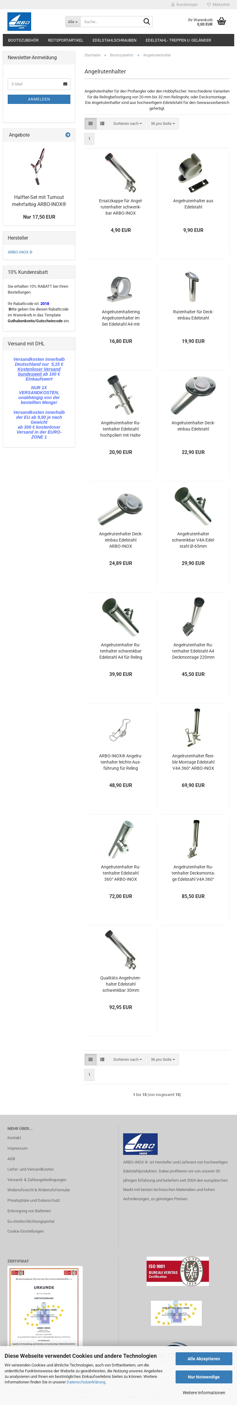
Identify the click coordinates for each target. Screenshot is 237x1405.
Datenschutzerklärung (86, 1382)
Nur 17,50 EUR (39, 217)
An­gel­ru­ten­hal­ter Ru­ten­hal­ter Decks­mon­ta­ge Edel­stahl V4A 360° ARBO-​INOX (193, 873)
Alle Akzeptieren (204, 1358)
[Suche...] (72, 21)
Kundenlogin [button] (184, 4)
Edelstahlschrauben (114, 40)
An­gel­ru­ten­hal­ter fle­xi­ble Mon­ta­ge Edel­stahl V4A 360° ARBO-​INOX (193, 762)
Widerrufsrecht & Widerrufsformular (38, 1190)
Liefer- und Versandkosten (30, 1169)
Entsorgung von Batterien (29, 1211)
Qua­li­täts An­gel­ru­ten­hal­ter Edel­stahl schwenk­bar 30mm (120, 984)
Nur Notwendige (204, 1376)
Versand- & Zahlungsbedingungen (36, 1179)
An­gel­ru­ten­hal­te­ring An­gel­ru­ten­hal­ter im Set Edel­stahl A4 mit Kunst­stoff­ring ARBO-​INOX (121, 318)
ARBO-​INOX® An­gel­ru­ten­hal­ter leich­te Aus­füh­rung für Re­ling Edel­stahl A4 (120, 762)
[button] (91, 124)
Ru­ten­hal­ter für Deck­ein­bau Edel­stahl (193, 314)
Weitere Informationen (204, 1392)
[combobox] (127, 124)
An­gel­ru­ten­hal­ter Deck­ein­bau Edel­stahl (193, 425)
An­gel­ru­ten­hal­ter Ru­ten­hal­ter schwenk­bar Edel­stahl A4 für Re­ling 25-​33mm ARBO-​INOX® (120, 651)
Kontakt (14, 1137)
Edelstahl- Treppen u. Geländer (178, 40)
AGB (11, 1158)
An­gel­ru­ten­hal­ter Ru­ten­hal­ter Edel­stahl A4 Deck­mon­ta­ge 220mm (193, 651)
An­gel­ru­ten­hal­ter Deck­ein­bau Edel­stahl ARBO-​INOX (121, 540)
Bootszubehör (23, 40)
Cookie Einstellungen (25, 1231)
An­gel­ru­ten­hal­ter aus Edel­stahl (193, 203)
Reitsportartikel (65, 40)
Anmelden (39, 99)
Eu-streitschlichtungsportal (30, 1221)
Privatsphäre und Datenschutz (33, 1200)
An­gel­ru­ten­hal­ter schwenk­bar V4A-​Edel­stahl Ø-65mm (193, 540)
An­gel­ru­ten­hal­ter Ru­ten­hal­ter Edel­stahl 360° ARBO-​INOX (120, 873)
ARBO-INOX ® (20, 252)
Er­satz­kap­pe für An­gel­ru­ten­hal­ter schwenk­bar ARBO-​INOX (121, 207)
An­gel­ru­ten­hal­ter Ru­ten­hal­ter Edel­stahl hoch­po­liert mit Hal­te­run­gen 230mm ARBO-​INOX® (120, 429)
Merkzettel (218, 4)
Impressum (17, 1148)
